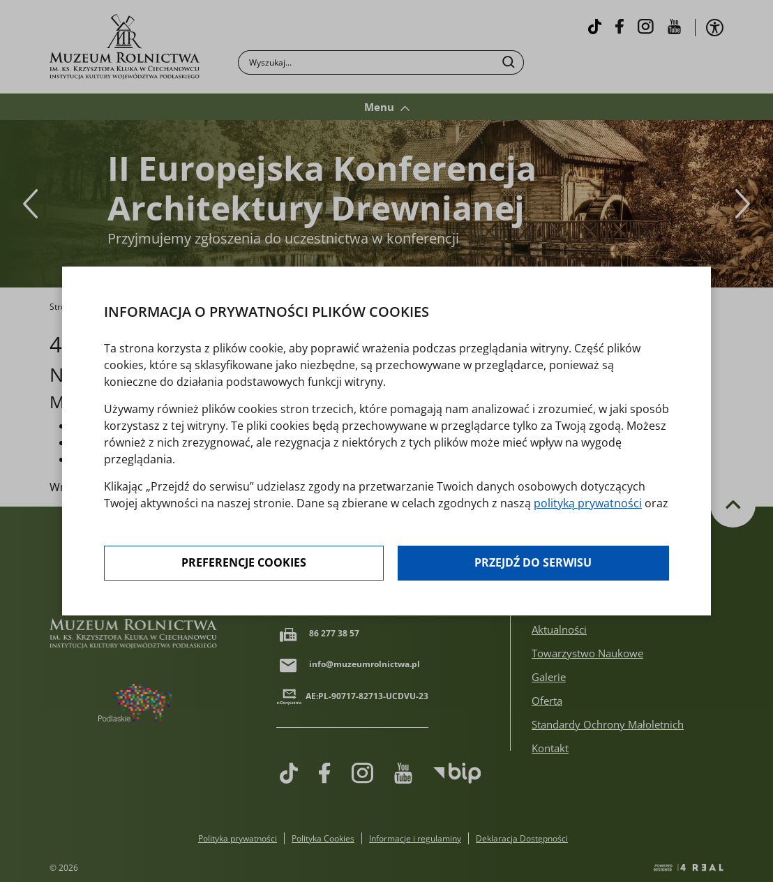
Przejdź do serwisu (533, 563)
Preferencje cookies (243, 563)
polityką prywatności (588, 503)
